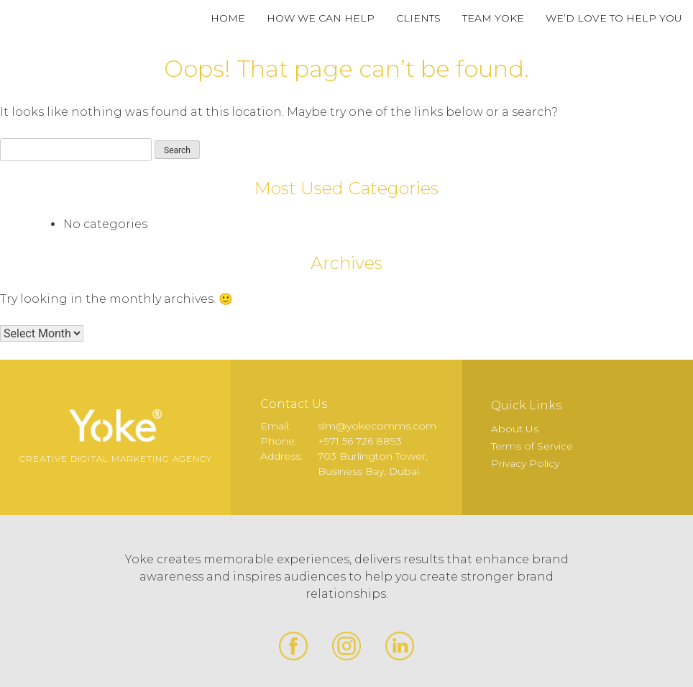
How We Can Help (321, 18)
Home (228, 18)
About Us (514, 428)
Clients (418, 18)
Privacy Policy (525, 463)
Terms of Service (532, 446)
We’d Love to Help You (614, 18)
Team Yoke (493, 18)
